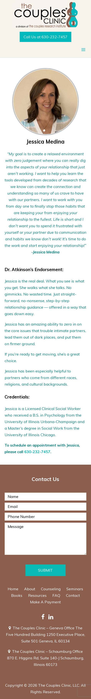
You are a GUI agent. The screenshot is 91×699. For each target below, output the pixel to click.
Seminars (74, 588)
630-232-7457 (37, 451)
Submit (45, 570)
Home (13, 588)
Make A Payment (45, 602)
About (29, 588)
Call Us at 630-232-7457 (45, 36)
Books (16, 595)
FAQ (56, 595)
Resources (37, 595)
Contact (73, 595)
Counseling (51, 588)
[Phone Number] (45, 517)
